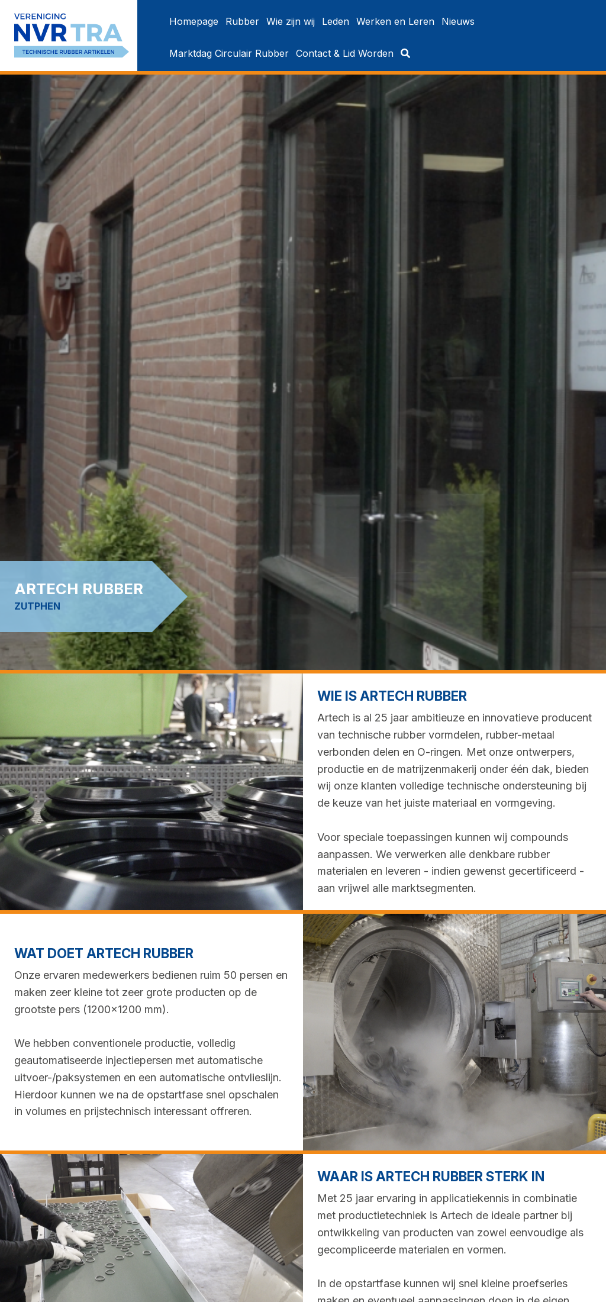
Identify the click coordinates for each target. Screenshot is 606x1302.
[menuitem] (194, 21)
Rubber (242, 21)
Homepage (193, 21)
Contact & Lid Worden (345, 53)
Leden (335, 21)
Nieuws (458, 21)
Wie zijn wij (290, 21)
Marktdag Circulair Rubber (229, 53)
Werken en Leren (395, 21)
